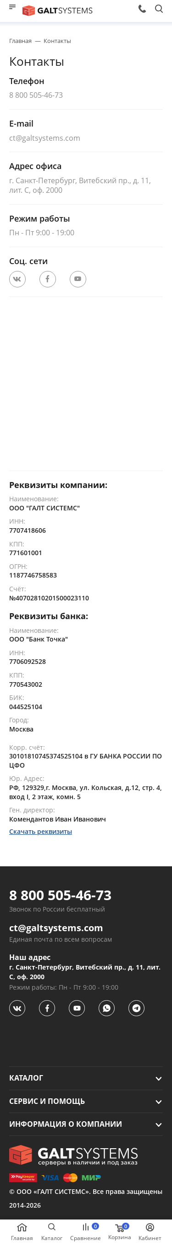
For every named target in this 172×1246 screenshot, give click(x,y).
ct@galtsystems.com (44, 138)
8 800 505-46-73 (36, 95)
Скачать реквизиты (40, 832)
